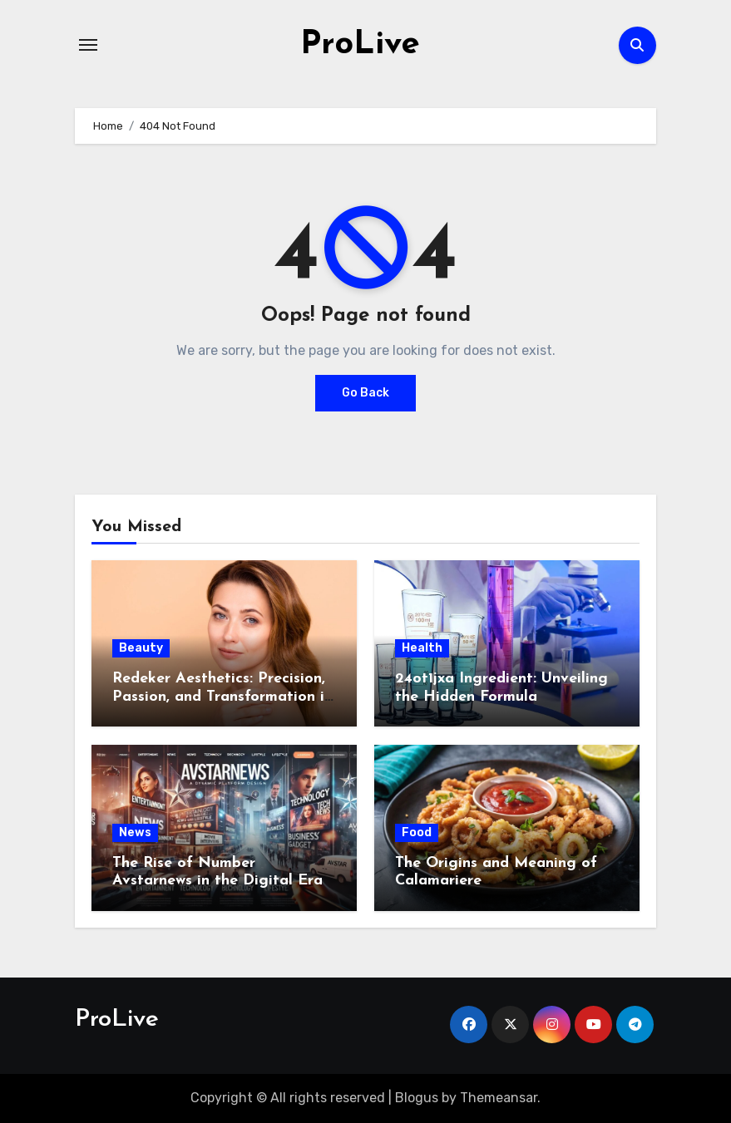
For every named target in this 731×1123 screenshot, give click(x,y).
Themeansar (498, 1098)
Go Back (365, 393)
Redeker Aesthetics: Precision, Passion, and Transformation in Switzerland (222, 696)
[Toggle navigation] (88, 45)
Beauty (141, 648)
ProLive (360, 45)
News (135, 832)
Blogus (416, 1098)
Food (417, 832)
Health (422, 648)
